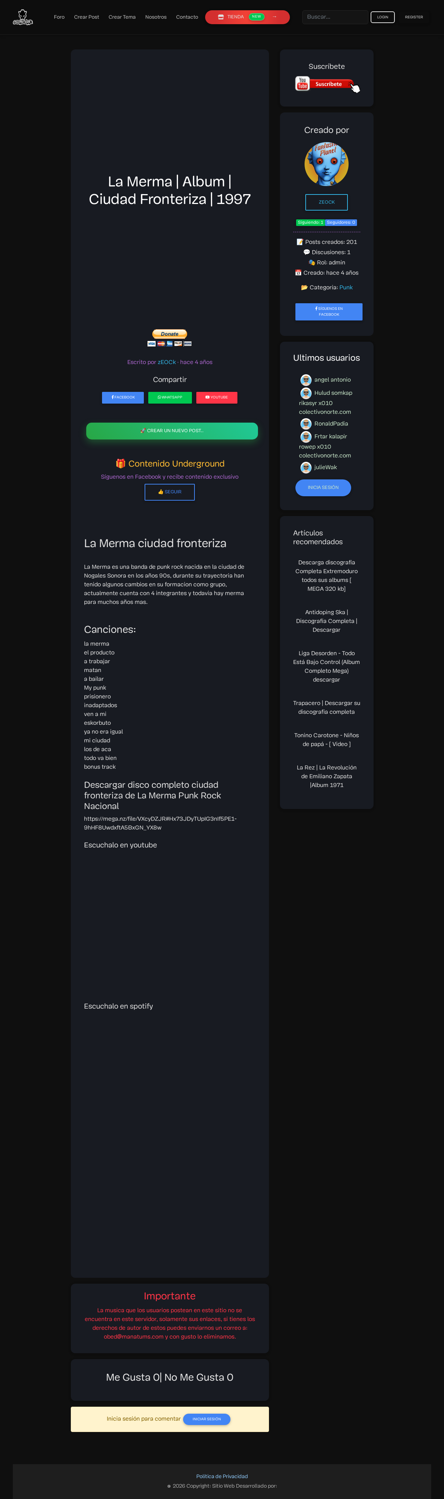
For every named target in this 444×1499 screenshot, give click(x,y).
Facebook (123, 397)
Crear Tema (122, 17)
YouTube (216, 397)
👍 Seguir (170, 492)
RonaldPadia (324, 424)
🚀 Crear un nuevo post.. (172, 430)
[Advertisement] (170, 114)
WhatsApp (170, 397)
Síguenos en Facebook (329, 311)
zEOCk (327, 202)
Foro (59, 17)
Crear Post (86, 17)
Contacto (187, 17)
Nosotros (156, 17)
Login (382, 17)
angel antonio (326, 380)
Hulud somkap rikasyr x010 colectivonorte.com (325, 401)
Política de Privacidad (222, 1477)
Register (414, 17)
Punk (346, 288)
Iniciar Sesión (207, 1419)
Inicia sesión (323, 487)
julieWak (319, 468)
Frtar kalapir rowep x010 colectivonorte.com (325, 445)
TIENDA (241, 17)
